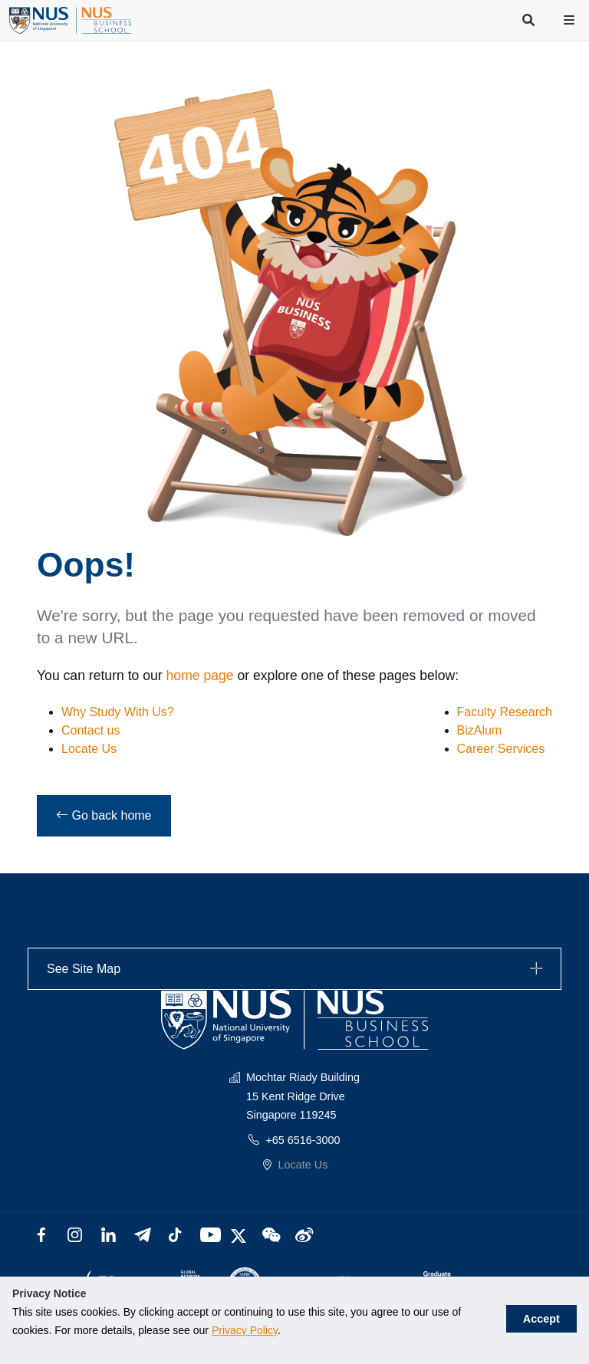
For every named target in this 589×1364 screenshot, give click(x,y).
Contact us (90, 730)
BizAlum (479, 730)
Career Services (501, 748)
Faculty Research (505, 711)
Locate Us (89, 748)
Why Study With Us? (117, 711)
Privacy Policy (202, 1330)
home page (200, 675)
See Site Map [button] (297, 969)
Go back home (104, 815)
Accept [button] (549, 1312)
